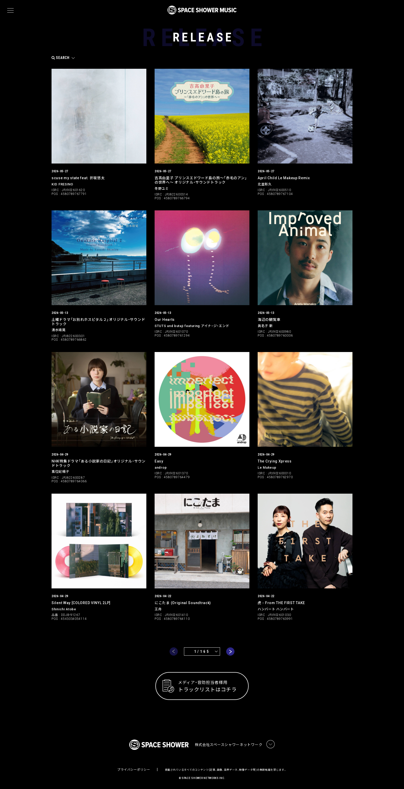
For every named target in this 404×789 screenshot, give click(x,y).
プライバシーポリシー (133, 769)
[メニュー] (10, 10)
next (230, 651)
